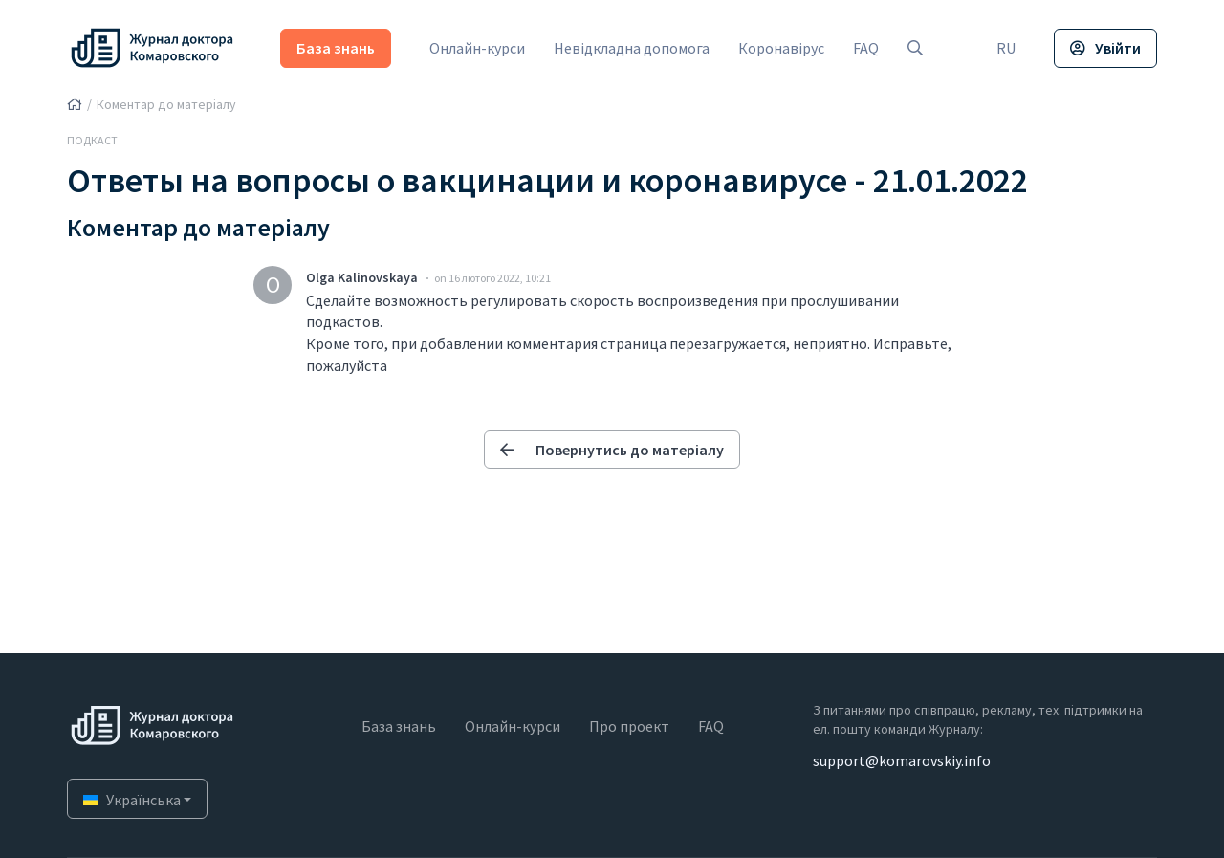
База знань (335, 47)
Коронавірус (781, 47)
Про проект (629, 726)
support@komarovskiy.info (902, 760)
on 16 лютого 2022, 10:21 (492, 278)
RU (1006, 47)
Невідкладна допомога (632, 47)
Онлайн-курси (477, 47)
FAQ (866, 47)
